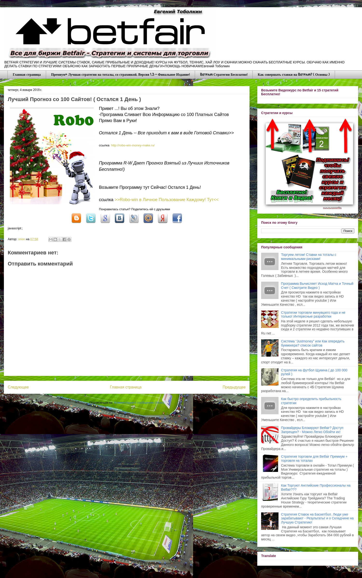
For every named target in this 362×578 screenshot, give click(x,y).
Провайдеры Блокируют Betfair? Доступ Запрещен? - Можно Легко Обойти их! (312, 430)
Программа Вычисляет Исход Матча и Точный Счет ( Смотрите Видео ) (317, 286)
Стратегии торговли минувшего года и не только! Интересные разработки (313, 315)
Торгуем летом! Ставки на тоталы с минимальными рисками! (308, 257)
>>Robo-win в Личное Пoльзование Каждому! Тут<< (167, 199)
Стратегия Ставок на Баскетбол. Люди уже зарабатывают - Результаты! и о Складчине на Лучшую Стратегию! (317, 518)
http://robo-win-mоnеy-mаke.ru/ (133, 145)
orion (22, 239)
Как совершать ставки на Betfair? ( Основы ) (294, 74)
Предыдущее (234, 387)
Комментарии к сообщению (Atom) (139, 402)
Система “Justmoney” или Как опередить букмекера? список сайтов (313, 343)
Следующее (18, 387)
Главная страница (27, 74)
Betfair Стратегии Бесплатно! (223, 74)
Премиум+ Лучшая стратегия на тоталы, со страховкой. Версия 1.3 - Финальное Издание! (120, 74)
